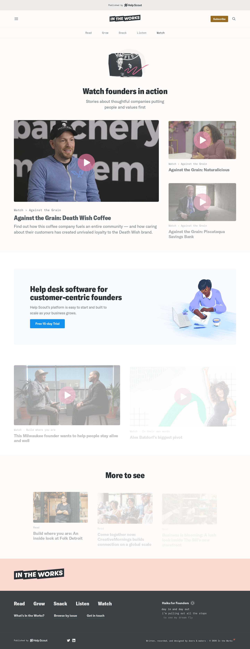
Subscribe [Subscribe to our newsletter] (219, 19)
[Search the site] (234, 19)
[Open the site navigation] (16, 19)
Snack (123, 32)
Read (88, 32)
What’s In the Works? (29, 616)
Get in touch (96, 616)
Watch (161, 32)
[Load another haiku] (192, 603)
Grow (105, 32)
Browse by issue (65, 616)
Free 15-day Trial (47, 324)
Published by (125, 5)
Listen (141, 32)
